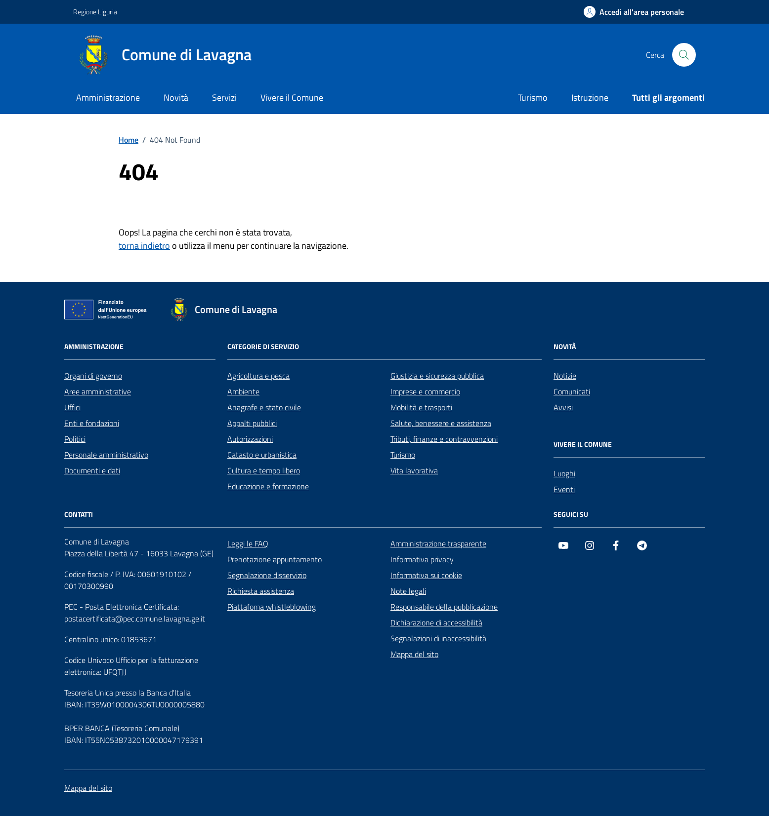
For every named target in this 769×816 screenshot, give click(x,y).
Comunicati (572, 391)
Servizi (224, 97)
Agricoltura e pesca (258, 376)
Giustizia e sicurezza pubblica (437, 376)
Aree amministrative (97, 391)
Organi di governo (93, 376)
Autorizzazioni (250, 439)
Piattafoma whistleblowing (271, 607)
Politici (74, 439)
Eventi (564, 489)
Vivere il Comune (291, 97)
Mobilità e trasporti (421, 407)
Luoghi (564, 473)
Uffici (72, 407)
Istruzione (589, 97)
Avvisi (563, 407)
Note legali (408, 591)
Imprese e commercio (425, 391)
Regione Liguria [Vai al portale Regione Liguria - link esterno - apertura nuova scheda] (95, 11)
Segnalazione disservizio (266, 575)
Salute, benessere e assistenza (440, 423)
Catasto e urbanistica (262, 455)
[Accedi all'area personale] (634, 12)
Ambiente (243, 391)
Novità (176, 97)
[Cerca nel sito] (684, 55)
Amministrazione (108, 97)
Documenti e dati (92, 470)
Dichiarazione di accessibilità (436, 622)
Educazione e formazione (268, 486)
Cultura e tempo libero (263, 470)
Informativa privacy (422, 559)
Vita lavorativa (414, 470)
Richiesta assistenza (260, 591)
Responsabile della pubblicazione (444, 607)
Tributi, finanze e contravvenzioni (444, 439)
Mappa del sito (414, 654)
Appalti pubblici (252, 423)
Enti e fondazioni (91, 423)
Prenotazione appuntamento (274, 559)
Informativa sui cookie (426, 575)
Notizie (565, 376)
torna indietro (144, 245)
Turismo (533, 97)
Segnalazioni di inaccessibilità (438, 638)
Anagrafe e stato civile (264, 407)
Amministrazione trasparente (438, 543)
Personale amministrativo (106, 455)
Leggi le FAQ (247, 543)
